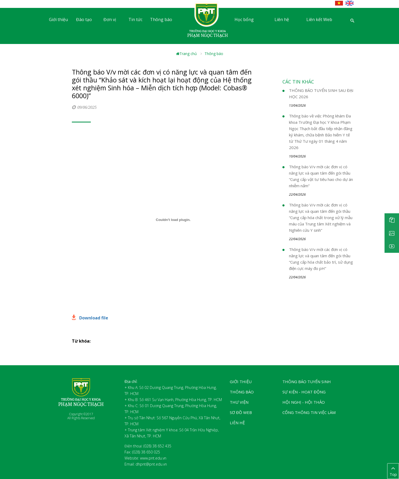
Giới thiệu (58, 19)
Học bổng (244, 19)
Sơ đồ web (241, 412)
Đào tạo (84, 19)
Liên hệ (282, 19)
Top (393, 471)
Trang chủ (186, 53)
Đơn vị (109, 19)
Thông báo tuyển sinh (306, 381)
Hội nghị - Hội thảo (303, 402)
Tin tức (135, 19)
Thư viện (239, 402)
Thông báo (161, 19)
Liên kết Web (319, 19)
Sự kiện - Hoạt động (304, 391)
